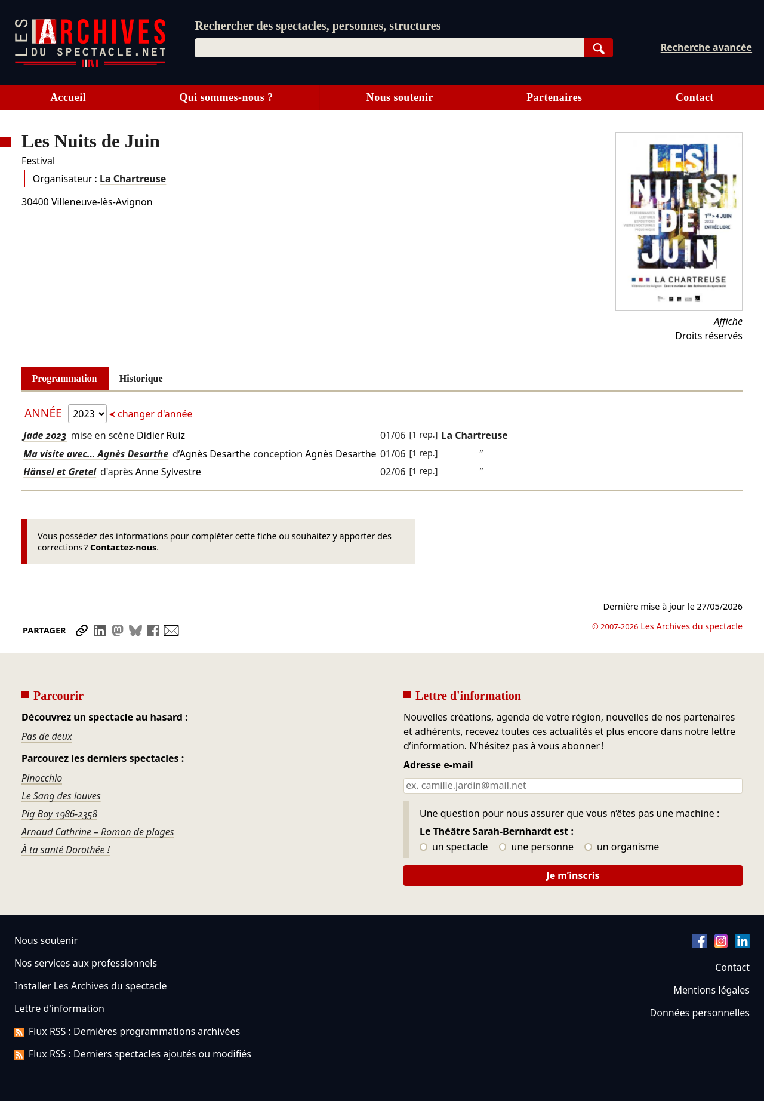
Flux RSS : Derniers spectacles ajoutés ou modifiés (132, 1053)
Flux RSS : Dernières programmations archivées (127, 1031)
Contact (695, 97)
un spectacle (454, 847)
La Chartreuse (133, 178)
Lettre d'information (59, 1008)
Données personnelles (700, 1012)
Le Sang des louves (61, 795)
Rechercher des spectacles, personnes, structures (317, 25)
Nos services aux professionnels (85, 963)
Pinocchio (41, 778)
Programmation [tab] (64, 378)
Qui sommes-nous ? (226, 97)
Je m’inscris (572, 875)
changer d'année (154, 413)
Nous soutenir (399, 97)
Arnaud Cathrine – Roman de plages (97, 831)
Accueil (68, 97)
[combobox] (389, 47)
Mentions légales (712, 990)
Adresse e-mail (438, 765)
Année (44, 413)
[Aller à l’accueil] (90, 65)
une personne (536, 847)
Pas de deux (46, 736)
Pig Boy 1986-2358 (59, 813)
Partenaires (554, 97)
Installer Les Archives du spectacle (90, 985)
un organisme (621, 847)
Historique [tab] (141, 378)
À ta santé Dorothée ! (65, 849)
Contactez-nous (123, 547)
